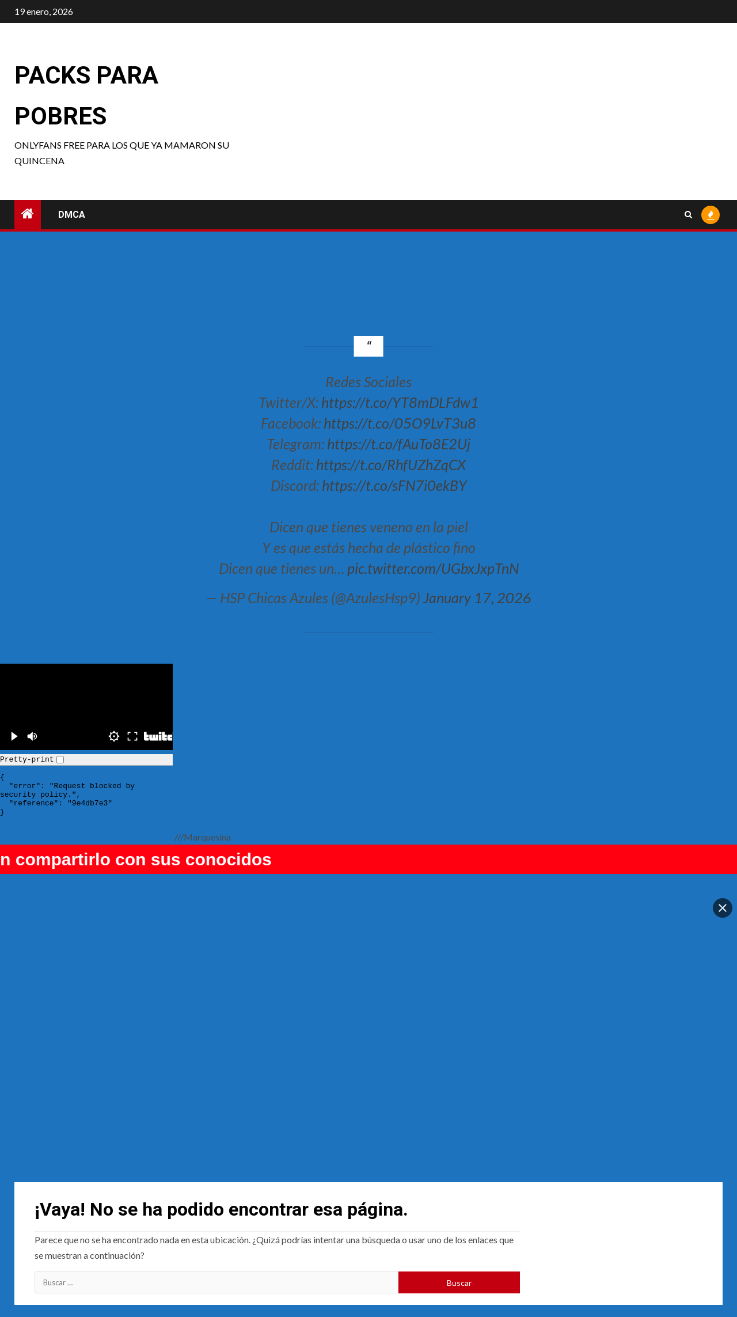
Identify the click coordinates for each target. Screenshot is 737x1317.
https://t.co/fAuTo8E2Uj (398, 443)
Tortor (573, 1228)
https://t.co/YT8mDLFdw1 (400, 402)
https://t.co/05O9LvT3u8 (400, 423)
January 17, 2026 (477, 597)
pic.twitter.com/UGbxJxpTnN (433, 568)
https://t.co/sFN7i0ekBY (394, 485)
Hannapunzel (411, 1228)
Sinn (219, 1228)
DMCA (71, 214)
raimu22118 (58, 1228)
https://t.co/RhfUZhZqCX (391, 464)
